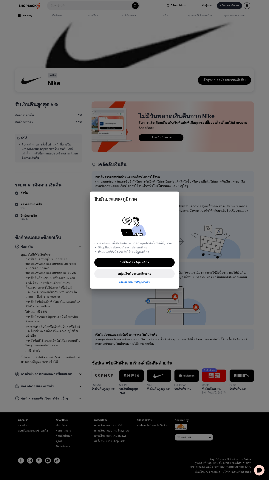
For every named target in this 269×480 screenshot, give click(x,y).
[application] (259, 470)
